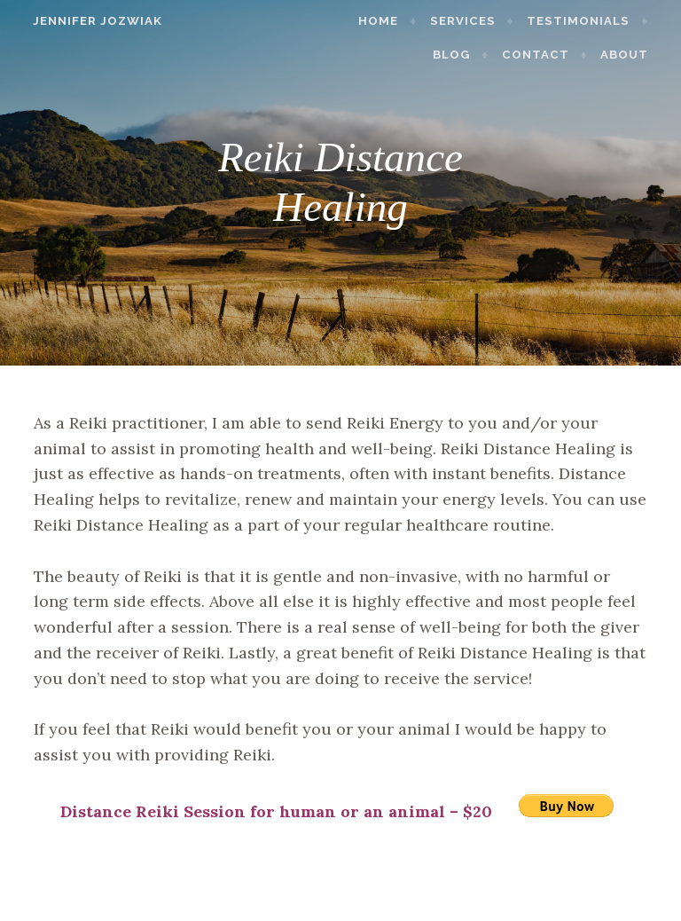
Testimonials (587, 21)
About (634, 54)
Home (389, 21)
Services (472, 21)
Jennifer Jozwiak (88, 21)
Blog (461, 54)
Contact (545, 54)
